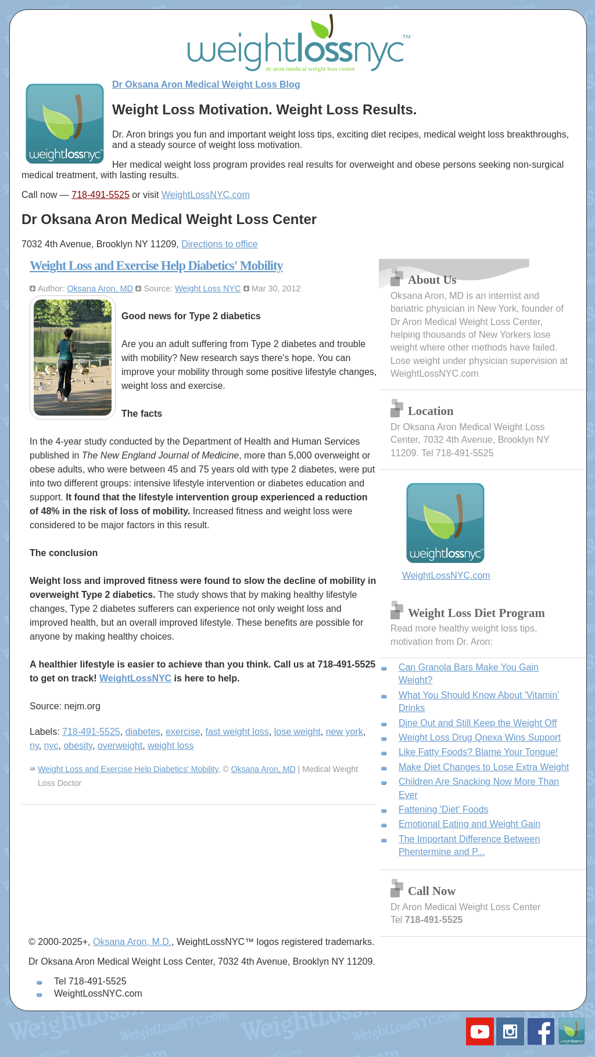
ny (34, 746)
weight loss (170, 746)
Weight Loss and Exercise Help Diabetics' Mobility (156, 265)
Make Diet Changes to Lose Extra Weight (484, 767)
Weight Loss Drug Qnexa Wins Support (480, 737)
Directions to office (219, 244)
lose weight (297, 732)
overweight (120, 746)
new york (344, 732)
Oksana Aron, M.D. (132, 942)
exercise (183, 732)
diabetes (143, 732)
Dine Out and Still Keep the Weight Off (478, 723)
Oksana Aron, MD (100, 288)
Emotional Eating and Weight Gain (469, 824)
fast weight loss (236, 732)
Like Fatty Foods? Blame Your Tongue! (478, 752)
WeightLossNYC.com (206, 195)
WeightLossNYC (135, 678)
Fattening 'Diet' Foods (444, 809)
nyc (51, 746)
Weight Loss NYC (208, 288)
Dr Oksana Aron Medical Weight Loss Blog (206, 84)
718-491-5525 (100, 195)
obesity (77, 746)
